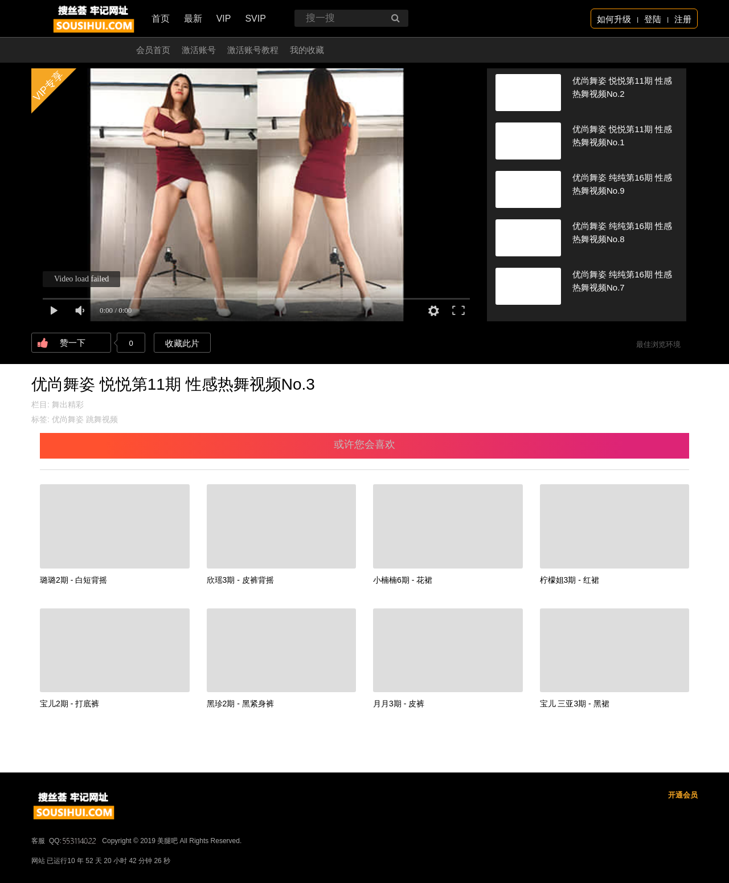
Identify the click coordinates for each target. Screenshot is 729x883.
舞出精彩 (68, 404)
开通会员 (683, 795)
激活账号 (199, 50)
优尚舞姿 (68, 419)
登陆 (652, 19)
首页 (160, 18)
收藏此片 (182, 343)
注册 (682, 19)
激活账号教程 (253, 50)
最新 (193, 18)
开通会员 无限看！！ (85, 50)
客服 (38, 841)
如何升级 (614, 19)
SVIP (255, 18)
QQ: (73, 841)
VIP (223, 18)
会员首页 (153, 50)
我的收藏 (307, 50)
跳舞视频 (102, 419)
